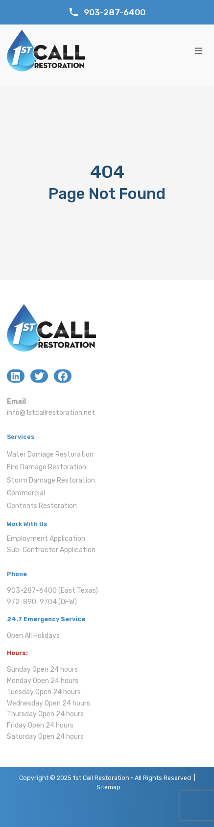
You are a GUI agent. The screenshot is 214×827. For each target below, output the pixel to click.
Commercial (26, 493)
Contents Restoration (42, 506)
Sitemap (108, 787)
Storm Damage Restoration (51, 480)
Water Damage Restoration (50, 454)
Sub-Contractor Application (51, 550)
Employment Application (46, 539)
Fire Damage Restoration (46, 467)
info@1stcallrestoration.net (51, 413)
